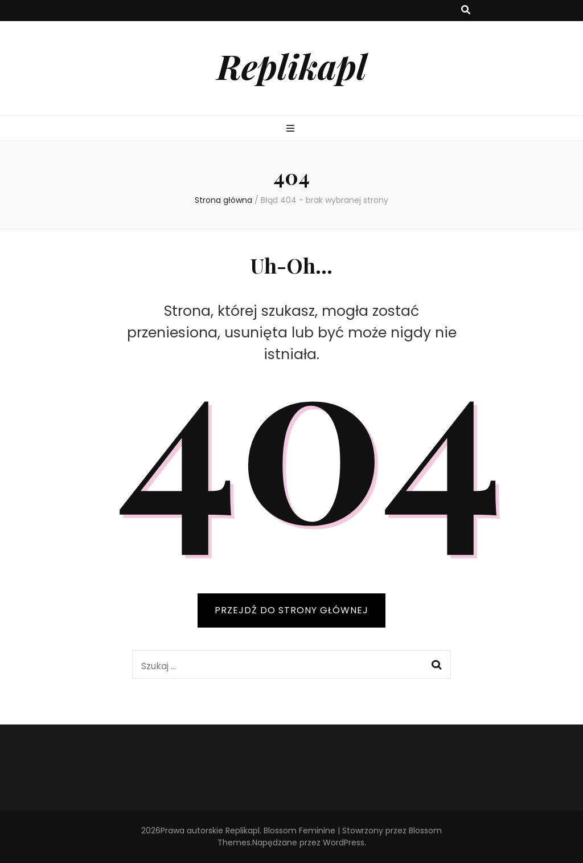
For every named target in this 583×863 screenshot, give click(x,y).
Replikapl (292, 65)
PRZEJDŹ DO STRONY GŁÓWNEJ (291, 610)
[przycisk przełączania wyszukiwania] (465, 10)
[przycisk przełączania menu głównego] (291, 129)
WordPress (343, 842)
